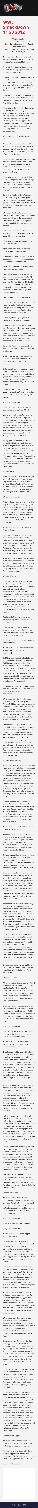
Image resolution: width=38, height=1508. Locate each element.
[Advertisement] (19, 1483)
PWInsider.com (15, 1464)
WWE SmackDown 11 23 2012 (16, 27)
